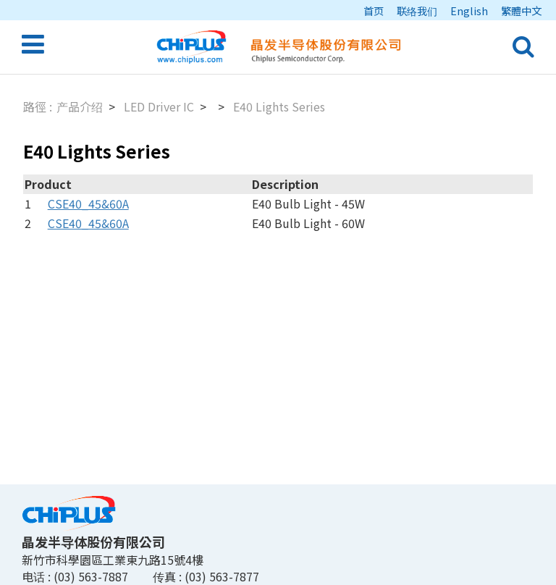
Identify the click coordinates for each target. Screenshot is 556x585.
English (469, 10)
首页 (373, 10)
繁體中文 (521, 10)
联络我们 (417, 10)
